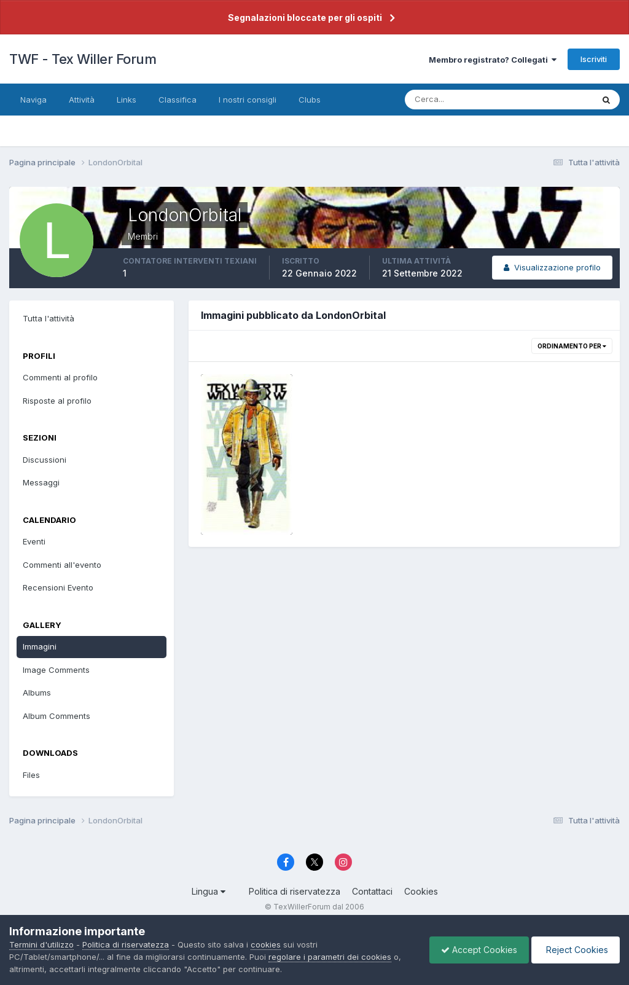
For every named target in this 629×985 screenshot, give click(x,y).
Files (31, 775)
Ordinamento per (571, 346)
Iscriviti (593, 59)
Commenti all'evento (62, 565)
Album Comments (56, 716)
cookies (266, 944)
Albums (37, 692)
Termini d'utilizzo (41, 944)
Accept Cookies (476, 949)
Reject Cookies (574, 949)
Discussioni (44, 460)
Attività (82, 99)
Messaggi (41, 482)
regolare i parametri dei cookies (329, 957)
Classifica (177, 99)
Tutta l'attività (48, 318)
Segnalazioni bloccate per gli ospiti (305, 17)
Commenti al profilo (60, 377)
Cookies (421, 891)
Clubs (310, 99)
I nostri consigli (247, 99)
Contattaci (372, 891)
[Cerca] (459, 99)
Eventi (34, 541)
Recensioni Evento (58, 587)
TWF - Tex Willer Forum (82, 59)
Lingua (208, 891)
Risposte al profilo (57, 401)
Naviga (33, 99)
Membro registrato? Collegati (493, 60)
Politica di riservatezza (294, 891)
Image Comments (56, 670)
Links (126, 99)
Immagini (40, 646)
